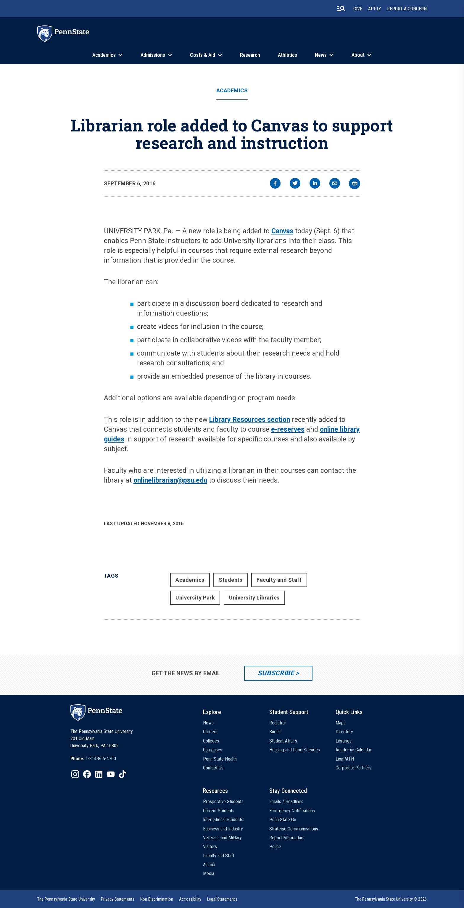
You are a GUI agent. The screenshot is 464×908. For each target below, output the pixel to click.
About (358, 55)
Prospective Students (223, 801)
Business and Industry (223, 829)
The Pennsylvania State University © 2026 (391, 899)
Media (208, 873)
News (321, 55)
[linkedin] (315, 184)
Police (275, 846)
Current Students (218, 811)
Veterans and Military (222, 837)
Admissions (153, 55)
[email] (334, 184)
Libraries (344, 741)
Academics (104, 55)
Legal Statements (222, 899)
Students (230, 580)
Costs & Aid (202, 55)
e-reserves (287, 429)
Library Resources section (249, 420)
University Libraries (254, 597)
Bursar (275, 732)
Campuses (212, 750)
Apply (374, 9)
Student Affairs (283, 741)
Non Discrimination (156, 899)
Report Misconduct (287, 837)
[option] (93, 758)
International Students (223, 819)
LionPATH (345, 759)
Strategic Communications (293, 829)
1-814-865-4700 (101, 758)
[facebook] (275, 184)
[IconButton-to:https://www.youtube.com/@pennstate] (110, 774)
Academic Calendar (353, 750)
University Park (195, 597)
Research (250, 55)
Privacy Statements (117, 899)
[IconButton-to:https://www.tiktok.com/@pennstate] (122, 774)
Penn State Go (282, 819)
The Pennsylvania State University (66, 899)
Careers (210, 732)
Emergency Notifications (292, 811)
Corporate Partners (353, 768)
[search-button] (341, 8)
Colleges (211, 741)
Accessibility (190, 899)
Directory (344, 732)
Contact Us (213, 768)
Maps (341, 723)
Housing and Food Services (294, 750)
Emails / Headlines (286, 801)
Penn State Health (220, 759)
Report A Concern (407, 9)
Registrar (277, 723)
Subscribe (276, 673)
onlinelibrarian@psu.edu (170, 480)
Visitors (210, 846)
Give (357, 9)
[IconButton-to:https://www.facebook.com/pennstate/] (87, 774)
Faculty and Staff (279, 580)
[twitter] (295, 184)
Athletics (287, 55)
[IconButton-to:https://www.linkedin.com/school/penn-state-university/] (99, 774)
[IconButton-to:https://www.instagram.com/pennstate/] (75, 774)
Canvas (282, 231)
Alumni (209, 864)
